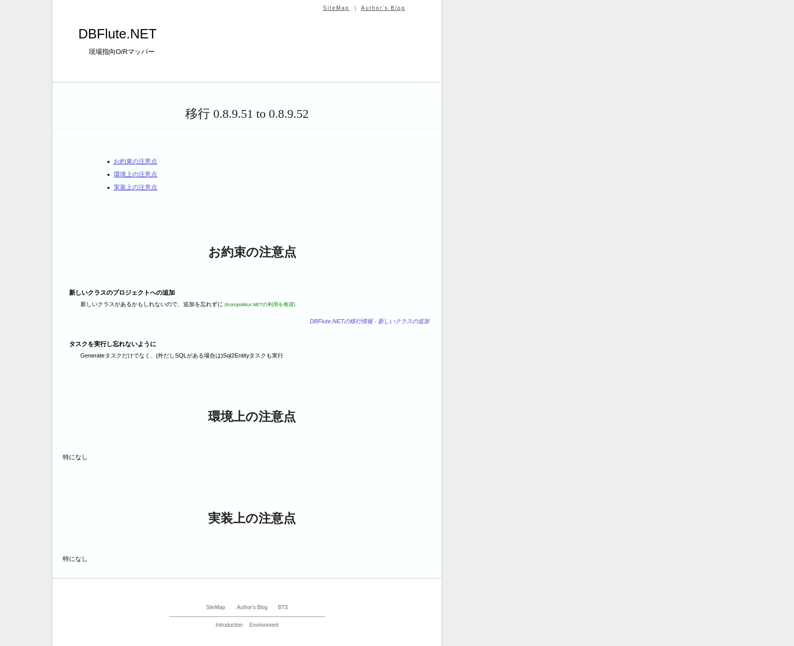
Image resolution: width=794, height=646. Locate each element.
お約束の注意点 (135, 161)
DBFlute (117, 33)
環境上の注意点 (135, 174)
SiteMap (336, 8)
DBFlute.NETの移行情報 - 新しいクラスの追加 (369, 321)
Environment (263, 625)
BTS (283, 607)
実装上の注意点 (135, 187)
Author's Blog (383, 8)
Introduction (228, 625)
